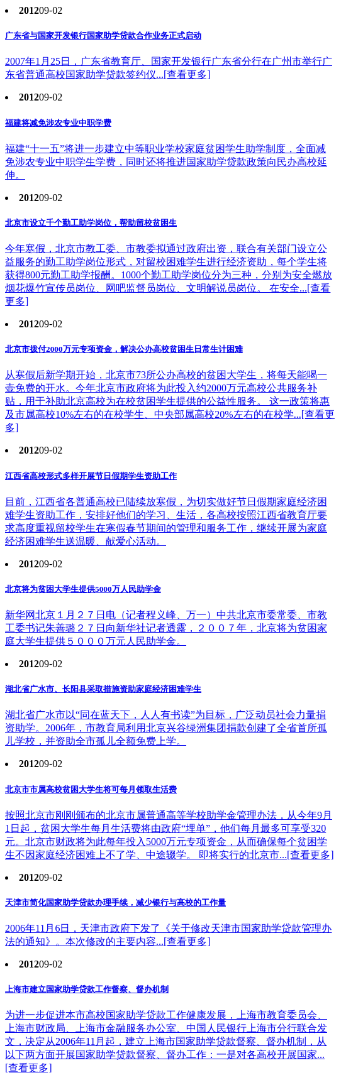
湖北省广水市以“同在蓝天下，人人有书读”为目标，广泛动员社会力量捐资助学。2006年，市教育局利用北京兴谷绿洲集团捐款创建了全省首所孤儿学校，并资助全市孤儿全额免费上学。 (166, 727)
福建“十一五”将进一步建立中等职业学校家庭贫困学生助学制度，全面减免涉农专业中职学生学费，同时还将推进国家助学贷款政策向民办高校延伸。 (166, 161)
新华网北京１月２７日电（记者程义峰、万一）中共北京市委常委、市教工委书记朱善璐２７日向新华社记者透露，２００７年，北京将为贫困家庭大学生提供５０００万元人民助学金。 (166, 627)
